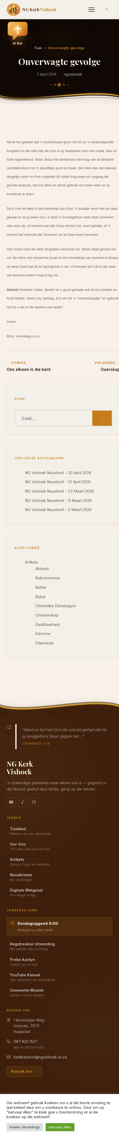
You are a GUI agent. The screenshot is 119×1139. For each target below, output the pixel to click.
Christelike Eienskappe (55, 606)
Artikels (31, 562)
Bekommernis (47, 578)
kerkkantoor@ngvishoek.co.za (40, 1057)
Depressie (44, 643)
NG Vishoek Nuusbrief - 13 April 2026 (57, 482)
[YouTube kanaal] (11, 802)
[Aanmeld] (106, 9)
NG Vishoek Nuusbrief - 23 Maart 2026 (59, 491)
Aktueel (42, 568)
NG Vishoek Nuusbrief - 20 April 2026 (58, 472)
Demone (43, 633)
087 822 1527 (25, 1041)
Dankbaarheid (47, 624)
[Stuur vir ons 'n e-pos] (34, 802)
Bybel (40, 596)
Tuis (38, 48)
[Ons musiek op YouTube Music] (22, 802)
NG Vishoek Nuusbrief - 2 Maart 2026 (58, 509)
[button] (17, 34)
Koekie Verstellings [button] (25, 1127)
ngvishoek (73, 74)
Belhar (40, 587)
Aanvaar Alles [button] (60, 1127)
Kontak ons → (24, 1071)
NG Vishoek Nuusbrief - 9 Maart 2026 (58, 500)
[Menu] (91, 9)
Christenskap (47, 615)
